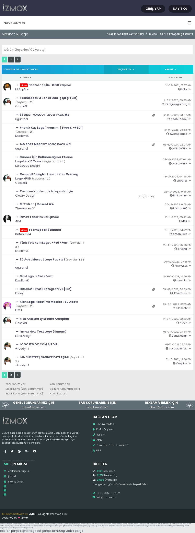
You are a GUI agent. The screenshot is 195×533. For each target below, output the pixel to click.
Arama (171, 69)
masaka (181, 280)
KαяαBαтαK (22, 136)
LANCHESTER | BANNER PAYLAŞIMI (44, 357)
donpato (3, 524)
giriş (60, 526)
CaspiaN (21, 106)
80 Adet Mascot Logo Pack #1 (42, 259)
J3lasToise (180, 293)
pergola (5, 461)
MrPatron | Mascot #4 (37, 204)
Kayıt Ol (180, 9)
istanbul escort (166, 524)
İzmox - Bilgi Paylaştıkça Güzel (171, 34)
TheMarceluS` (25, 208)
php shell (16, 461)
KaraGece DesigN (27, 166)
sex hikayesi (35, 526)
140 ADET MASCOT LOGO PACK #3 (45, 144)
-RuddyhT (22, 349)
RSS (97, 450)
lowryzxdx (181, 266)
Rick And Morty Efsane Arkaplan (44, 319)
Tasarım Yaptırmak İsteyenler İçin (46, 191)
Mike (184, 89)
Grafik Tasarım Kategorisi (125, 34)
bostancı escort (45, 524)
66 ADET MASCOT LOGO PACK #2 (44, 115)
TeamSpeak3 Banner (44, 230)
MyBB (31, 514)
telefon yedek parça (80, 526)
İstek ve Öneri (13, 481)
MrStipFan (22, 89)
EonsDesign (23, 336)
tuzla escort (187, 524)
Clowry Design (25, 196)
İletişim (99, 434)
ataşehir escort (67, 524)
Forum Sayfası (104, 424)
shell (10, 461)
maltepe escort (23, 524)
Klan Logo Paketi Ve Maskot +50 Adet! (49, 302)
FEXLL (18, 310)
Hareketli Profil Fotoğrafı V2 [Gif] (45, 289)
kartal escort (89, 524)
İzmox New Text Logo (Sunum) (43, 331)
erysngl (182, 249)
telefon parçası (11, 531)
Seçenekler (126, 69)
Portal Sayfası (103, 429)
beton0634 (23, 234)
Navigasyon (97, 23)
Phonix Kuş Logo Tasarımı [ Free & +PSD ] (51, 128)
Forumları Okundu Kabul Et (111, 445)
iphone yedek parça (36, 531)
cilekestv (181, 308)
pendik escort (100, 524)
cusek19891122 (178, 348)
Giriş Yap (153, 9)
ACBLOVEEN (179, 148)
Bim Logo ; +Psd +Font (36, 276)
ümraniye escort (79, 524)
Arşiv (97, 440)
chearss (182, 181)
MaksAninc (180, 195)
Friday (19, 293)
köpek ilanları (53, 526)
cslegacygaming (176, 104)
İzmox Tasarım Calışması (39, 217)
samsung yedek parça (67, 531)
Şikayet (10, 476)
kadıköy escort (56, 524)
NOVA (183, 323)
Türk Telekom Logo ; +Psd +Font (44, 243)
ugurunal (21, 119)
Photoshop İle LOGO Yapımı (49, 85)
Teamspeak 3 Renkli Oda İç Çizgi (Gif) (49, 98)
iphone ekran (67, 526)
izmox (24, 517)
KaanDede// (179, 119)
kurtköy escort (155, 524)
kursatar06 (180, 208)
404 (18, 221)
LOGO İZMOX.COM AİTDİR (38, 344)
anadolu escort (11, 524)
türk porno (44, 526)
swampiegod (178, 134)
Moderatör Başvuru (17, 471)
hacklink (31, 461)
